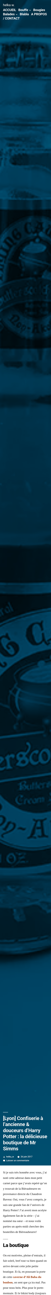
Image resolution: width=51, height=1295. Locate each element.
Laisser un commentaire (17, 1160)
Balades (9, 14)
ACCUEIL (9, 10)
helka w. (9, 5)
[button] (25, 582)
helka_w (10, 1156)
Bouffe (23, 10)
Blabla (24, 14)
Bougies (39, 10)
